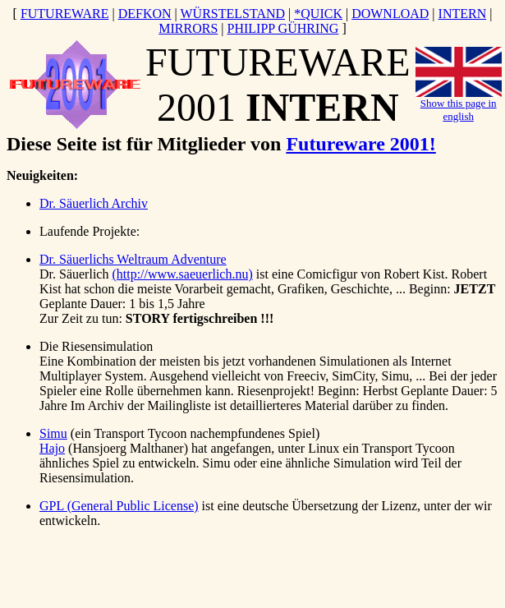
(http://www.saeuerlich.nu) (182, 274)
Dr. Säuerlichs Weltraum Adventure (133, 259)
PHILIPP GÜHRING (283, 28)
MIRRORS (188, 28)
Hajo (52, 448)
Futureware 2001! (360, 143)
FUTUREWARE (65, 14)
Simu (53, 433)
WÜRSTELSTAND (232, 14)
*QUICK (318, 14)
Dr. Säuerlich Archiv (93, 203)
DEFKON (145, 14)
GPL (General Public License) (119, 506)
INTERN (462, 14)
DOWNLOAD (390, 14)
